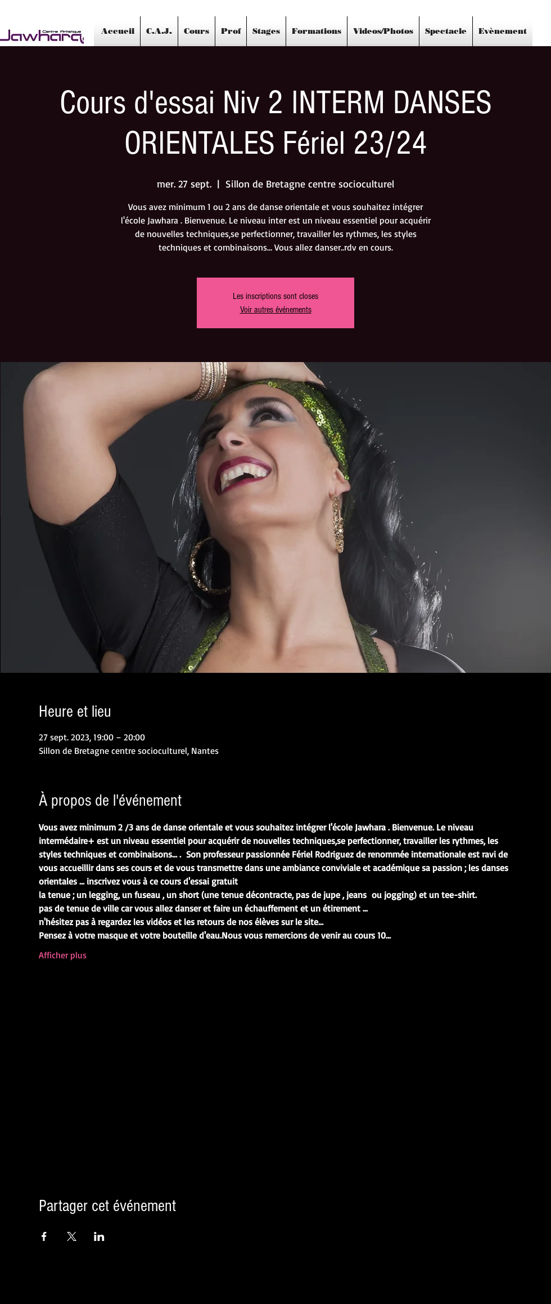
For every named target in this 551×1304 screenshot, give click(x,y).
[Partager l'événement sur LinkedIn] (99, 1236)
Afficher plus (63, 955)
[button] (266, 31)
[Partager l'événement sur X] (71, 1236)
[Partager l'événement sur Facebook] (44, 1236)
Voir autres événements (275, 310)
